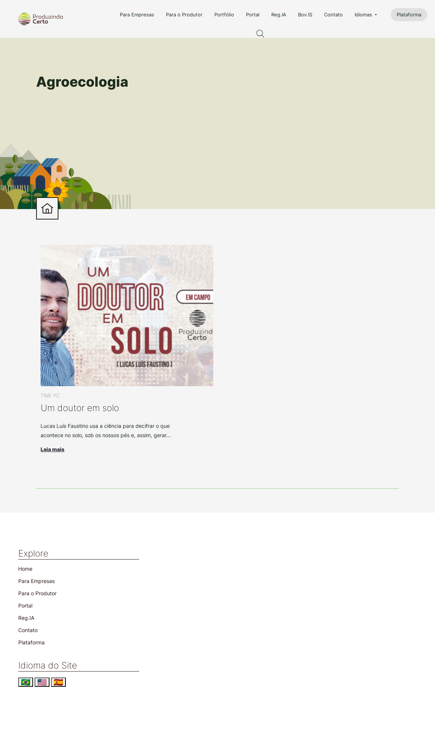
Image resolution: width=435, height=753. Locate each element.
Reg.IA (278, 14)
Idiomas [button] (364, 14)
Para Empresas (137, 14)
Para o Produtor (184, 14)
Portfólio (224, 14)
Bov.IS (305, 14)
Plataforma (409, 14)
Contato (333, 14)
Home (25, 568)
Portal (252, 14)
